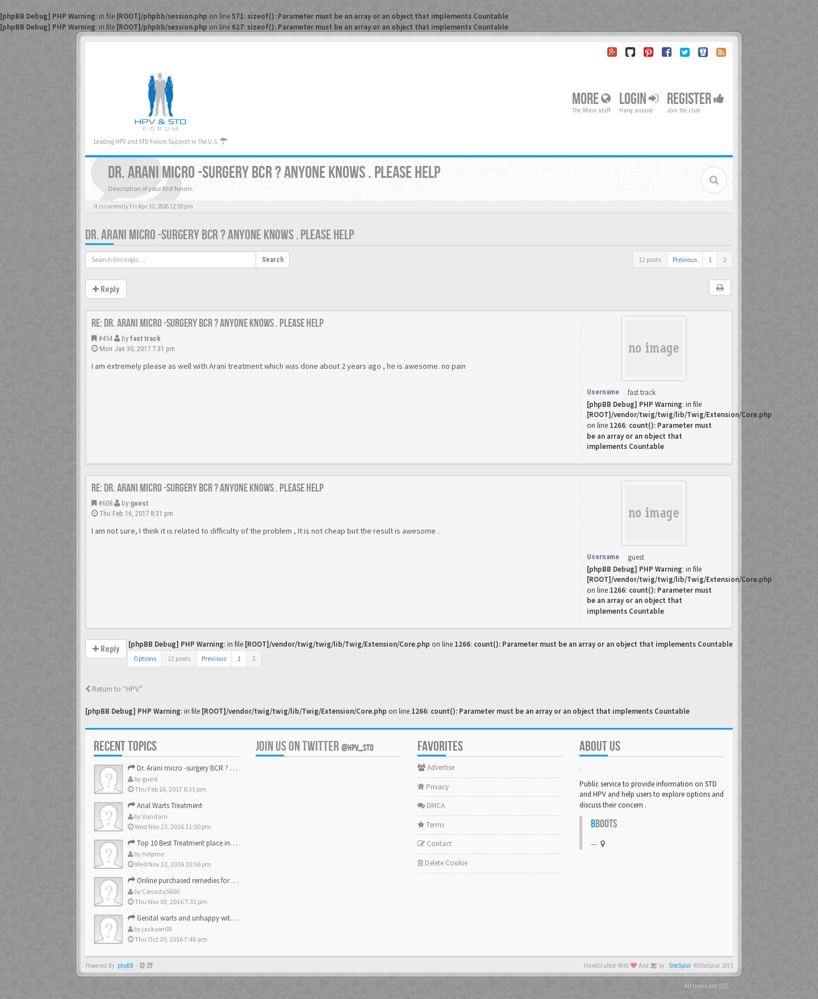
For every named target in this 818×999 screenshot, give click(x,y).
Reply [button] (106, 289)
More (591, 99)
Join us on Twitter (315, 746)
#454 (105, 338)
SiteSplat (680, 965)
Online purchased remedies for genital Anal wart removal (219, 880)
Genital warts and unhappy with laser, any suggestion (214, 918)
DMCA (431, 805)
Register (695, 99)
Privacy (433, 787)
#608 (105, 503)
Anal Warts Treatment (165, 805)
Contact (435, 843)
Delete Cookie (443, 863)
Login (638, 99)
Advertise (436, 767)
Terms (431, 825)
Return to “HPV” (114, 689)
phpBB (125, 965)
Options (144, 658)
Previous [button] (685, 259)
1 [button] (710, 259)
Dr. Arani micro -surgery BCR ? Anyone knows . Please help (219, 235)
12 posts (649, 259)
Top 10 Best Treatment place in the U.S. (191, 843)
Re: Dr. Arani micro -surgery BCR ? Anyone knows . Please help (207, 323)
